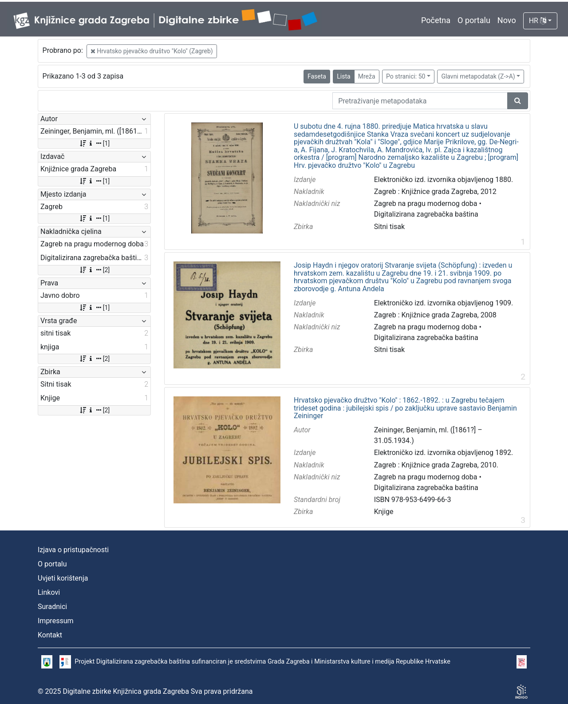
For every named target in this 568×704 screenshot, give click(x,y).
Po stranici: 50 (406, 76)
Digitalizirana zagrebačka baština (426, 214)
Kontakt (50, 635)
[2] (94, 269)
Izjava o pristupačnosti (73, 550)
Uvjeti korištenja (63, 578)
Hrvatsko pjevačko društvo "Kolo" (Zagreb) (152, 51)
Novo (506, 20)
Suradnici (52, 606)
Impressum (56, 621)
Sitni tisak (389, 226)
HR (537, 20)
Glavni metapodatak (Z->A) (478, 76)
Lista (343, 76)
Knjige (384, 511)
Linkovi (49, 592)
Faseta (317, 76)
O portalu (474, 20)
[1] (94, 143)
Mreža (366, 76)
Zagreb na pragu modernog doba (425, 203)
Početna (435, 20)
